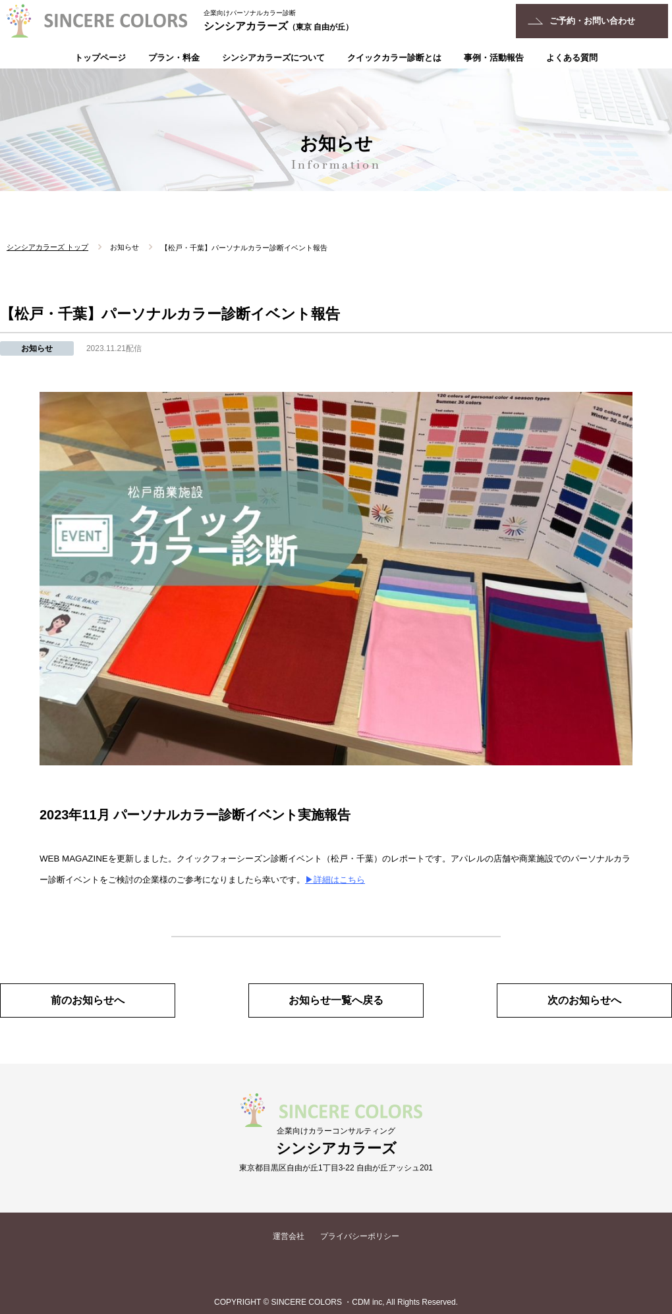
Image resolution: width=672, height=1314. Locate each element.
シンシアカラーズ (278, 26)
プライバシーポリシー (359, 1236)
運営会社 (288, 1236)
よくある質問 (572, 58)
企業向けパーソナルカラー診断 (250, 12)
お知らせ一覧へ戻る (336, 1000)
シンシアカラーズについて (273, 58)
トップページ (100, 58)
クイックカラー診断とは (394, 58)
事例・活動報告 (494, 58)
